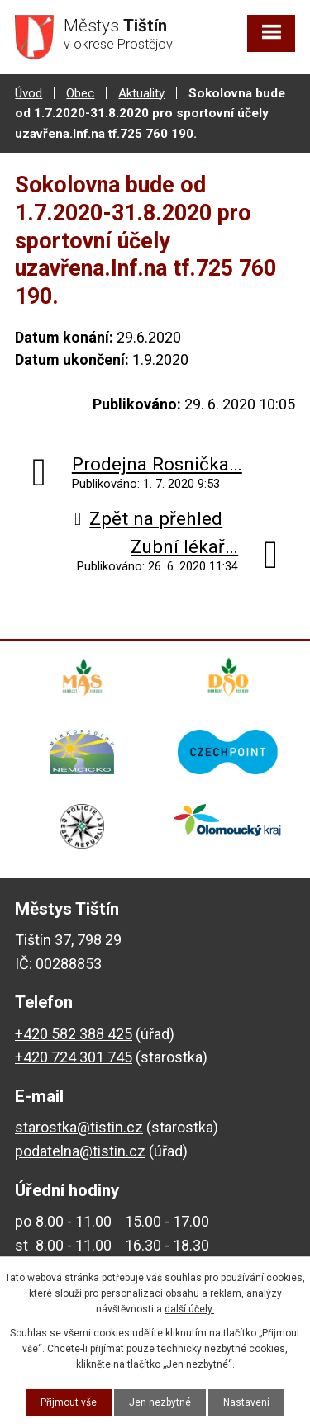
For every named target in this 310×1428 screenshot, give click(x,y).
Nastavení (246, 1402)
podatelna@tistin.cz (80, 1151)
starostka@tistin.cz (79, 1127)
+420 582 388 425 (73, 1034)
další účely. (189, 1309)
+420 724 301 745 (73, 1057)
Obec (80, 93)
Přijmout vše (69, 1402)
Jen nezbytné (160, 1402)
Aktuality (141, 93)
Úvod (28, 93)
